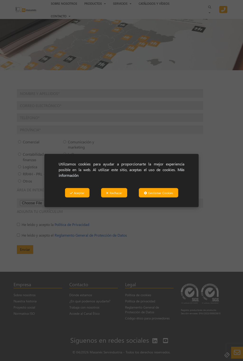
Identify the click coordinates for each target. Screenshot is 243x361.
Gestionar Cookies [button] (158, 193)
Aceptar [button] (77, 193)
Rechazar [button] (114, 193)
